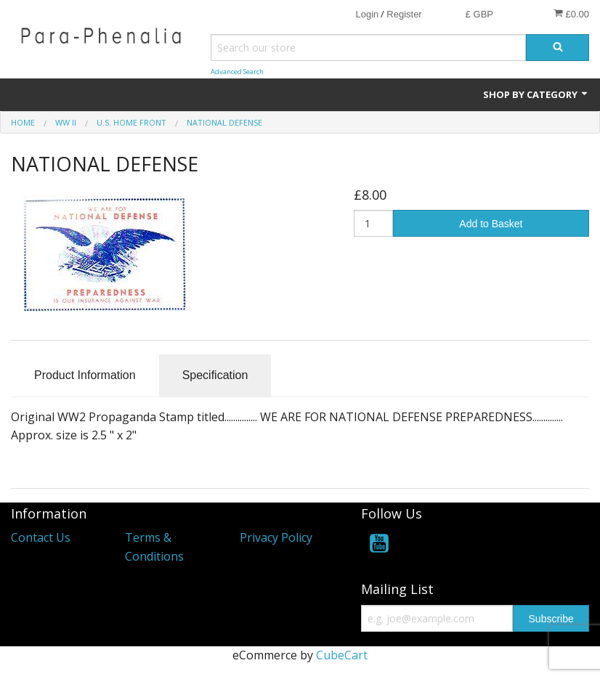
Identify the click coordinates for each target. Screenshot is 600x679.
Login (366, 14)
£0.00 (571, 14)
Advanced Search (237, 71)
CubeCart (342, 655)
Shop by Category (536, 94)
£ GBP (479, 14)
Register (403, 14)
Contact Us (40, 537)
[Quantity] (373, 223)
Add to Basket (490, 223)
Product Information (85, 375)
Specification (215, 375)
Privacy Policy (276, 537)
